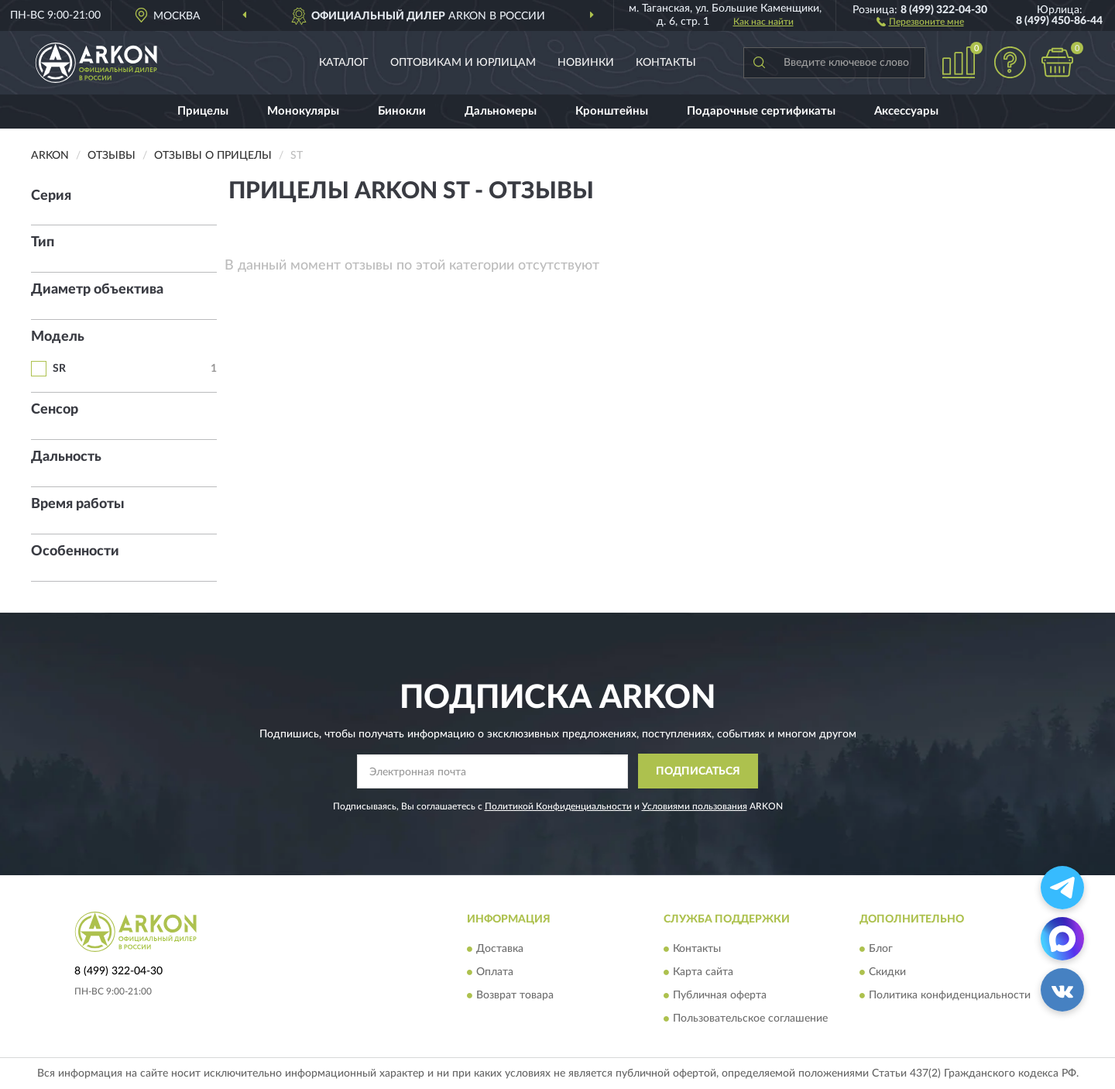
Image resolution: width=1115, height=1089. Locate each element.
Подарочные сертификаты (761, 111)
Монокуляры (303, 111)
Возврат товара (515, 996)
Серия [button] (51, 196)
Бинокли (402, 111)
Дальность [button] (66, 457)
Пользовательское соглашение (750, 1019)
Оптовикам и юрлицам (463, 62)
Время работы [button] (78, 504)
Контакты (666, 62)
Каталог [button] (344, 62)
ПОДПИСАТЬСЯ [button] (698, 771)
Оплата (494, 972)
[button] (920, 21)
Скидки (887, 972)
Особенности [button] (75, 551)
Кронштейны (611, 111)
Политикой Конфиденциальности (558, 806)
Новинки (586, 62)
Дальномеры (501, 111)
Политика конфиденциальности (950, 996)
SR (59, 368)
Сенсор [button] (54, 410)
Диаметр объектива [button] (97, 290)
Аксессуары (906, 111)
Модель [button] (57, 337)
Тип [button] (42, 242)
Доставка (499, 949)
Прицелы (202, 111)
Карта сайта (703, 972)
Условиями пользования (694, 806)
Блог (881, 949)
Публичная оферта (720, 996)
